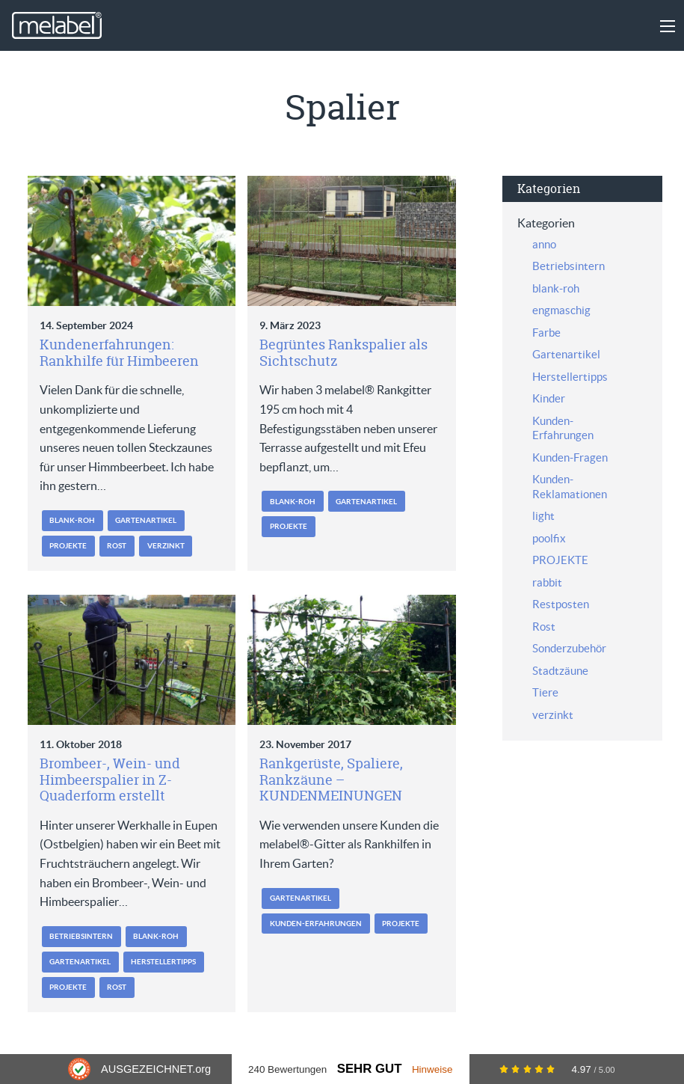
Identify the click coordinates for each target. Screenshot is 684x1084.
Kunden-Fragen (570, 457)
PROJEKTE (68, 546)
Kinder (548, 398)
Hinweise (432, 1069)
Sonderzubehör (569, 648)
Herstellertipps (163, 962)
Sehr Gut (369, 1069)
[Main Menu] (667, 26)
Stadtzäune (560, 670)
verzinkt (166, 546)
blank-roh (72, 520)
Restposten (560, 604)
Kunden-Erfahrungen (316, 923)
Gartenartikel (145, 520)
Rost (116, 546)
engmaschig (561, 310)
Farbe (546, 332)
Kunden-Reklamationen (569, 486)
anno (544, 244)
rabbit (547, 582)
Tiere (545, 692)
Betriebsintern (81, 936)
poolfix (549, 538)
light (543, 515)
